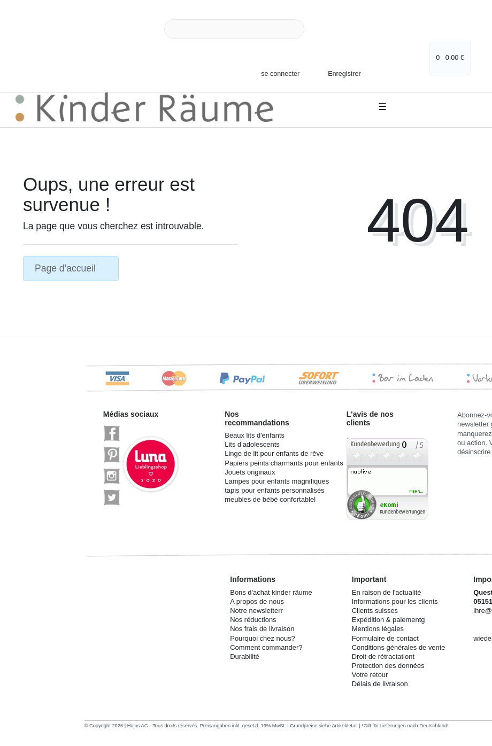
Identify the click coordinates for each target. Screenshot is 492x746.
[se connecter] (275, 73)
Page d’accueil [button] (71, 268)
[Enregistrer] (337, 70)
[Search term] (234, 29)
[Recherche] (316, 29)
